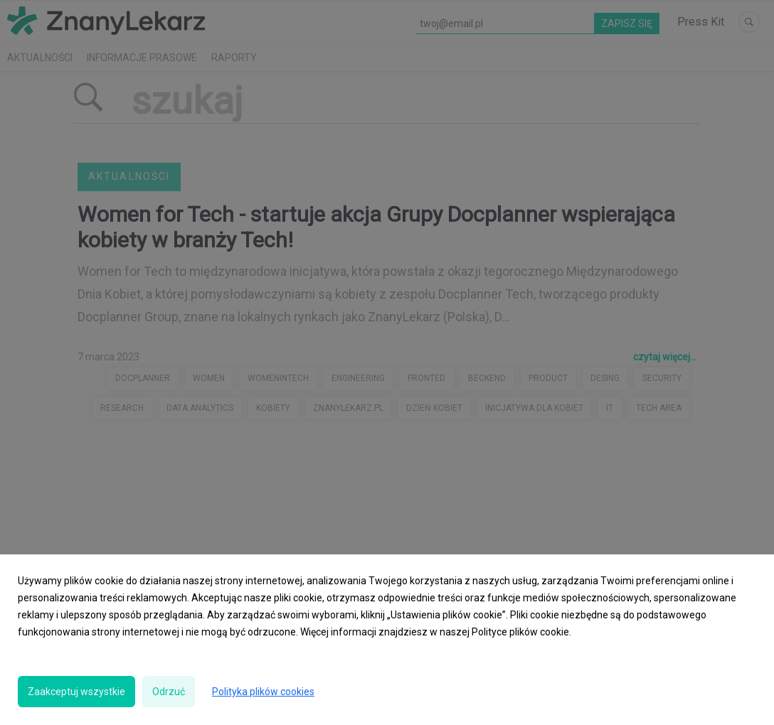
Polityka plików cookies (263, 691)
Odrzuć (168, 691)
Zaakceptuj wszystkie (76, 691)
